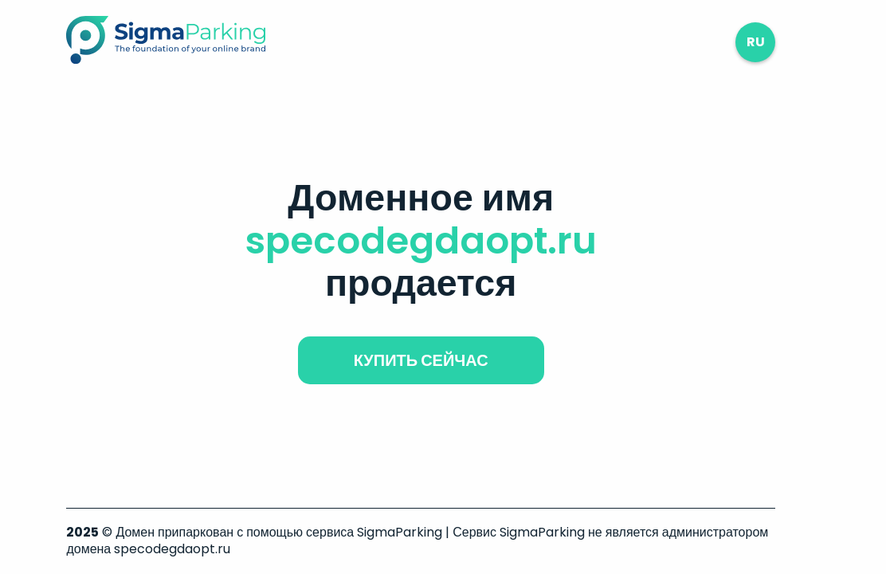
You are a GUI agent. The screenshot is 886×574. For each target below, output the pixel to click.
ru (756, 42)
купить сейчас (421, 360)
